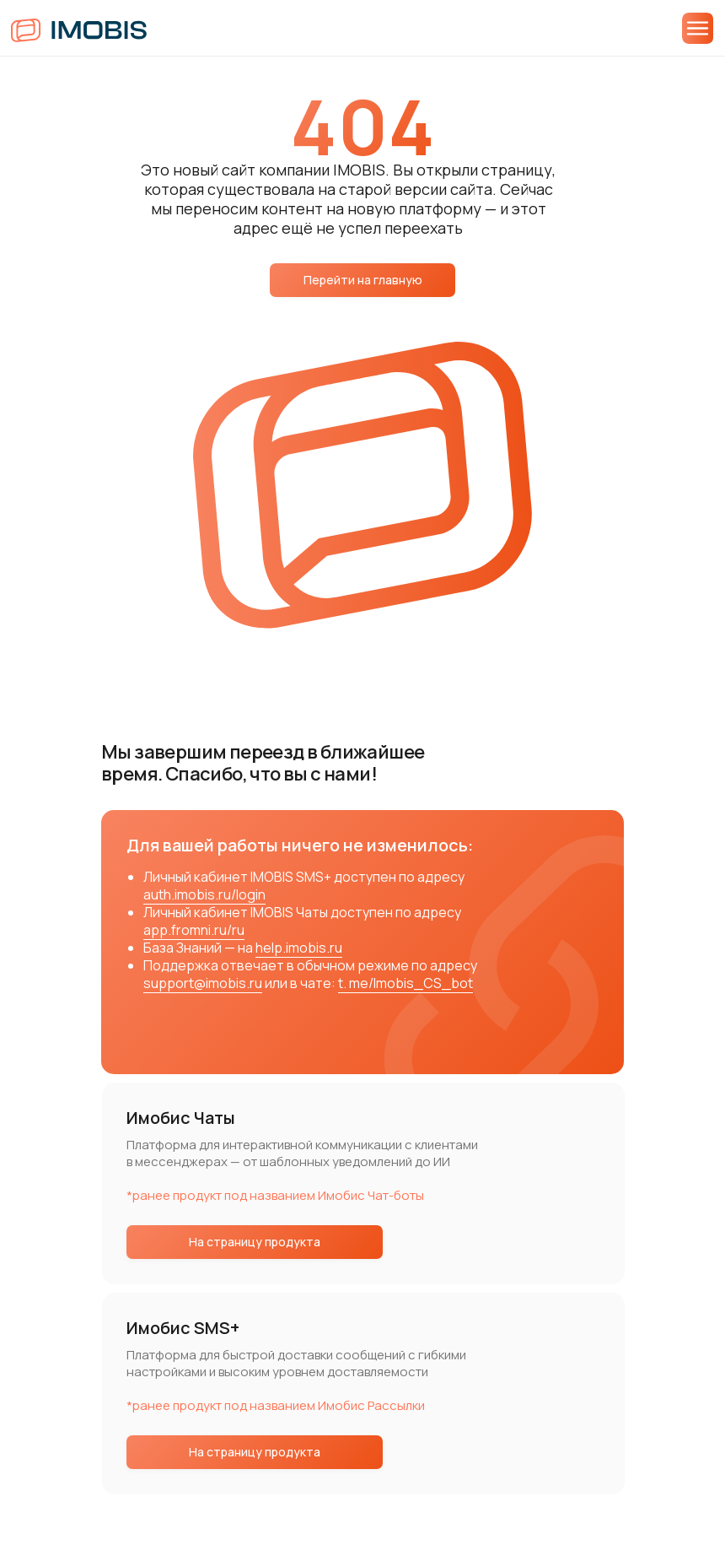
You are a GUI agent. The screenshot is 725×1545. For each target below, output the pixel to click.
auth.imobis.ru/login (204, 894)
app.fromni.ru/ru (193, 930)
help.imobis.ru (298, 947)
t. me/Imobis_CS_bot (405, 983)
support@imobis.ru (202, 983)
